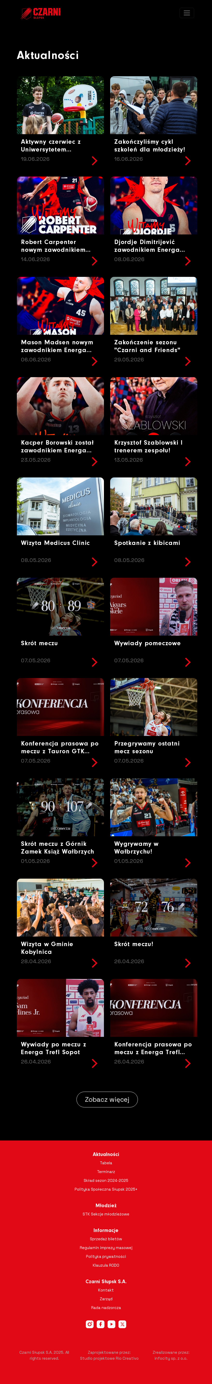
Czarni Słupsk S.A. (106, 1281)
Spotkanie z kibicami (147, 543)
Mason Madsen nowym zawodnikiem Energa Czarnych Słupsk (57, 350)
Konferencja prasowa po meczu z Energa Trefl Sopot (153, 1052)
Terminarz (106, 1171)
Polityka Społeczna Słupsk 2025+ (106, 1189)
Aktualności (106, 1154)
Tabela (106, 1162)
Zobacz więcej (107, 1099)
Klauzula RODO (106, 1265)
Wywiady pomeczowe (147, 643)
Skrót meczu (39, 643)
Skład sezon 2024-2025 (106, 1180)
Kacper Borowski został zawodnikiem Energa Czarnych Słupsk (57, 451)
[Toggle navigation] (187, 13)
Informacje (106, 1230)
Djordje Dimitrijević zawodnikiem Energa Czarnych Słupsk (147, 250)
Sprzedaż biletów (106, 1238)
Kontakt (106, 1290)
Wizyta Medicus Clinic (55, 543)
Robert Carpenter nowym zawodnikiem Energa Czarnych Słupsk (58, 250)
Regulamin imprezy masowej (106, 1247)
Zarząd (106, 1298)
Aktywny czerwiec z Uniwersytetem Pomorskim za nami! (52, 150)
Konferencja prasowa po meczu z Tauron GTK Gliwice (60, 752)
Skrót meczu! (133, 944)
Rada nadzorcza (106, 1307)
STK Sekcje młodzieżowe (106, 1214)
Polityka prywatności (106, 1256)
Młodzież (106, 1205)
